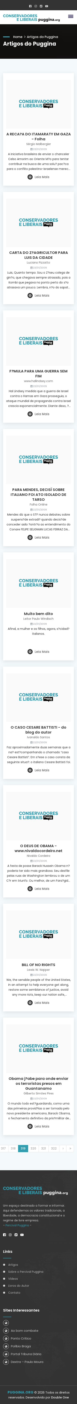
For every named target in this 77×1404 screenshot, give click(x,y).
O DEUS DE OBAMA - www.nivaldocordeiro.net (38, 848)
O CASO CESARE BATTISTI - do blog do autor (38, 730)
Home (17, 37)
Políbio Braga (17, 1346)
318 (13, 1148)
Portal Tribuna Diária (22, 1354)
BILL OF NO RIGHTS (38, 964)
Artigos (13, 1265)
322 (54, 1148)
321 (43, 1148)
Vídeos (13, 1279)
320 (33, 1148)
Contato (14, 1293)
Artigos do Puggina (42, 37)
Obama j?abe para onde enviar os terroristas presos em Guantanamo (38, 1083)
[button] (70, 16)
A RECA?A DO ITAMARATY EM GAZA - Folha (38, 137)
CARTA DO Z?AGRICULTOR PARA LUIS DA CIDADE (38, 255)
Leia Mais (38, 177)
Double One (60, 1397)
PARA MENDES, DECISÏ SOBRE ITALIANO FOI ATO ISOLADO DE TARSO (38, 494)
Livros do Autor (18, 1286)
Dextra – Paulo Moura (23, 1362)
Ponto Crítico (17, 1338)
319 (23, 1148)
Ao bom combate (20, 1330)
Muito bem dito (38, 613)
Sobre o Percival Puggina (25, 1272)
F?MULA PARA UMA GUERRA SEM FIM (38, 374)
